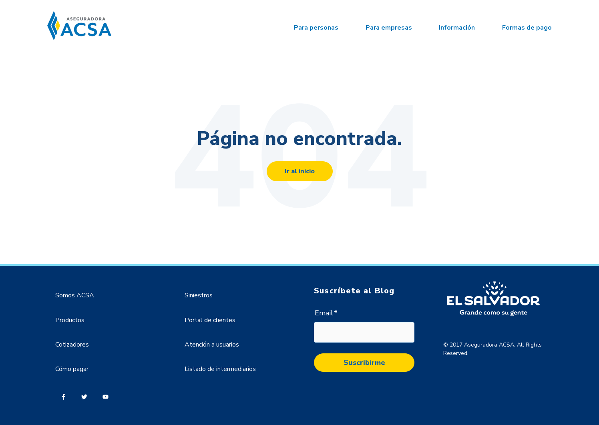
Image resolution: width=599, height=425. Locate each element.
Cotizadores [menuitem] (72, 344)
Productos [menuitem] (69, 320)
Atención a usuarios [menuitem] (212, 344)
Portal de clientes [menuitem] (210, 320)
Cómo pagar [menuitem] (71, 369)
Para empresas (389, 27)
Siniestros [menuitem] (199, 295)
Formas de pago (527, 27)
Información (457, 27)
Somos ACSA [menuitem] (74, 295)
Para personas (316, 27)
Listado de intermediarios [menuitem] (220, 369)
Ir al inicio (300, 171)
